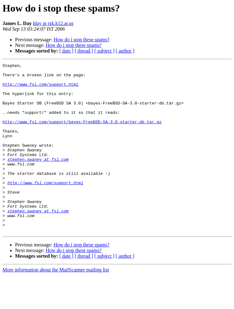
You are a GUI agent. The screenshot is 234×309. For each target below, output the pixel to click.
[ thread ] (84, 50)
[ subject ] (104, 50)
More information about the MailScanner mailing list (56, 303)
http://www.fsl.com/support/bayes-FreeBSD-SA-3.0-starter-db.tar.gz (82, 134)
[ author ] (125, 50)
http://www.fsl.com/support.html (40, 89)
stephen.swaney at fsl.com (38, 179)
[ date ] (66, 50)
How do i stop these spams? (81, 39)
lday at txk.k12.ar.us (53, 23)
